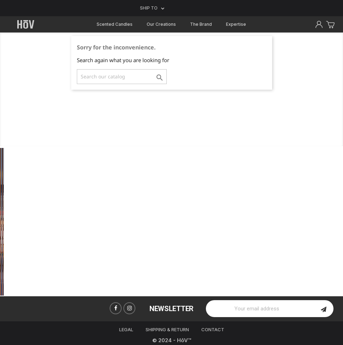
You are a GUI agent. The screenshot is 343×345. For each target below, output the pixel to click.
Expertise (236, 24)
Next (332, 221)
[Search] (122, 76)
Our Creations (161, 24)
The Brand (201, 24)
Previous (10, 221)
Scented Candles (115, 24)
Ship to (152, 8)
